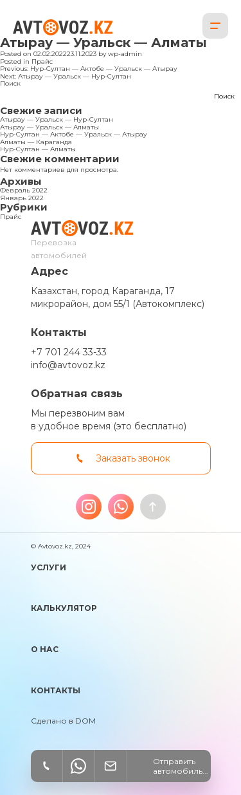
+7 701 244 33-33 (69, 352)
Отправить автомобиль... (180, 766)
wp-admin (125, 54)
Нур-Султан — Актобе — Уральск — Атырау (73, 134)
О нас (44, 649)
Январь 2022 (22, 198)
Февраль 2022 (24, 190)
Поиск (10, 83)
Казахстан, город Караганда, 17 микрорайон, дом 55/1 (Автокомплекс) (117, 297)
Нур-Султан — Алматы (38, 149)
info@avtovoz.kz (68, 365)
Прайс (42, 61)
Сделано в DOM (63, 720)
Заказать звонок (133, 458)
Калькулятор (64, 608)
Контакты (55, 690)
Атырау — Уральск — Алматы (49, 127)
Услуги (48, 567)
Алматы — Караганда (36, 142)
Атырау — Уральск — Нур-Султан (56, 119)
